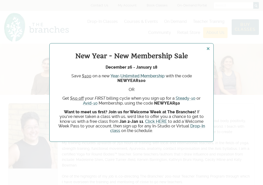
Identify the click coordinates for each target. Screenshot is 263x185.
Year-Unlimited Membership (137, 75)
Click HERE (156, 121)
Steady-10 (185, 98)
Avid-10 (90, 103)
